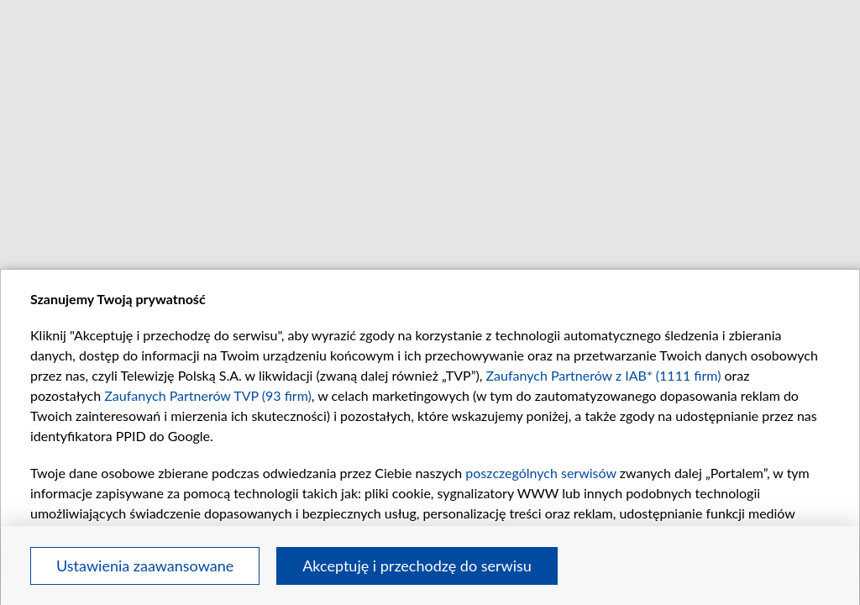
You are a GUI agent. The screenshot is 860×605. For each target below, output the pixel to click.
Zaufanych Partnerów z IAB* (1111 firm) (603, 375)
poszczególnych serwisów (540, 473)
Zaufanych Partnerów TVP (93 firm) (208, 395)
